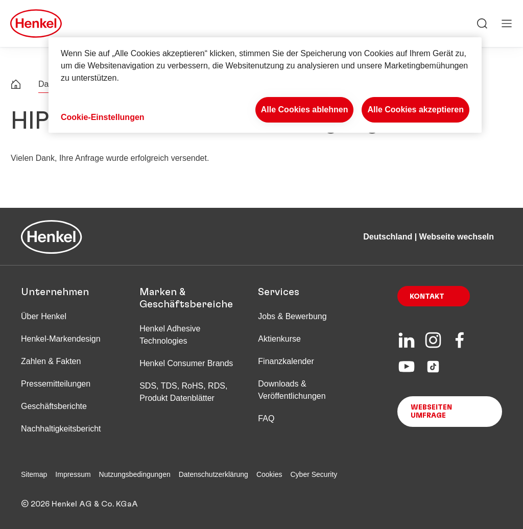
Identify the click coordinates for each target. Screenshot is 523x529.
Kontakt (427, 296)
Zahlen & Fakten (51, 361)
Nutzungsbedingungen (135, 474)
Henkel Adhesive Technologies (169, 334)
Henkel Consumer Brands (186, 363)
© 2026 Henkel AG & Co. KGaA (79, 504)
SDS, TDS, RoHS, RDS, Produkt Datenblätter (183, 391)
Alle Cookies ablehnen (304, 109)
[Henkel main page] (36, 23)
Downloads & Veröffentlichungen (291, 389)
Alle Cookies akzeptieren (415, 109)
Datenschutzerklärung (213, 474)
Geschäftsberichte (54, 406)
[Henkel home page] (16, 85)
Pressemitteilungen (55, 383)
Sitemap (34, 474)
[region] (265, 85)
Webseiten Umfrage (431, 411)
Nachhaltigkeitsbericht (61, 428)
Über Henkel (43, 316)
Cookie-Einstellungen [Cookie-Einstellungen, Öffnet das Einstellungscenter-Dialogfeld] (103, 117)
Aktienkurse (279, 338)
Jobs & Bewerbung (292, 316)
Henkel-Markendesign (61, 338)
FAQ (266, 418)
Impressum (72, 474)
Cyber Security (314, 474)
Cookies (269, 474)
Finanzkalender (286, 361)
